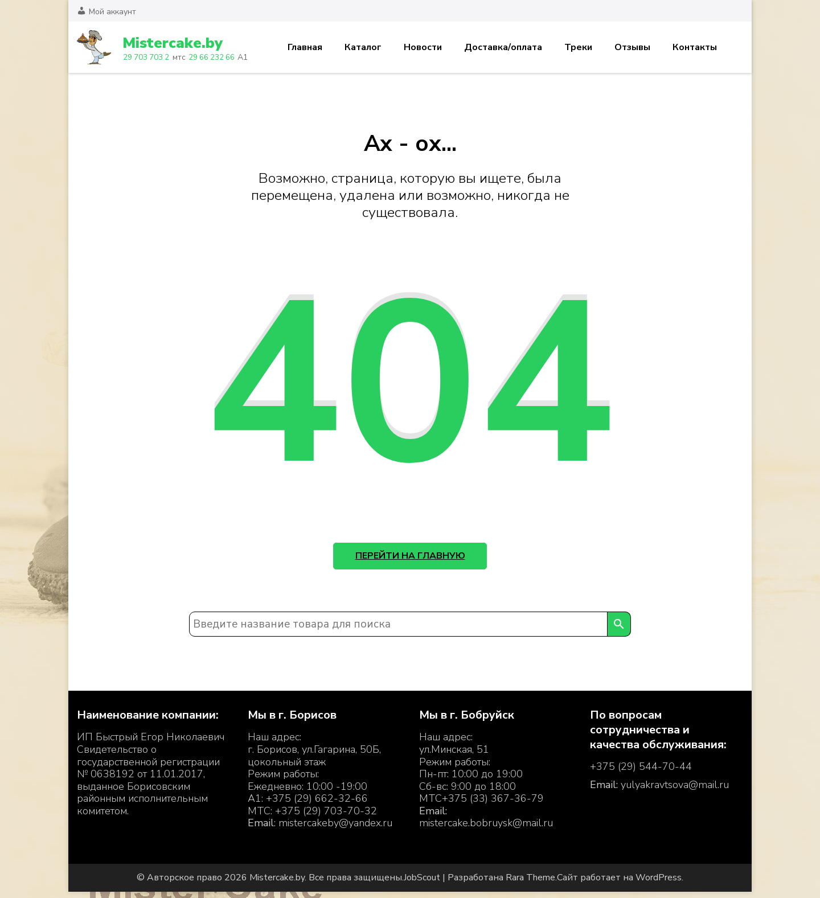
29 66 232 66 (212, 57)
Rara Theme (530, 884)
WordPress (659, 884)
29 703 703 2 (146, 57)
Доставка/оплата (503, 47)
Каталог (363, 47)
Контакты (695, 47)
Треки (578, 47)
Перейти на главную (410, 558)
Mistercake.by (175, 43)
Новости (423, 47)
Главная (305, 47)
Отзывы (632, 47)
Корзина (736, 47)
